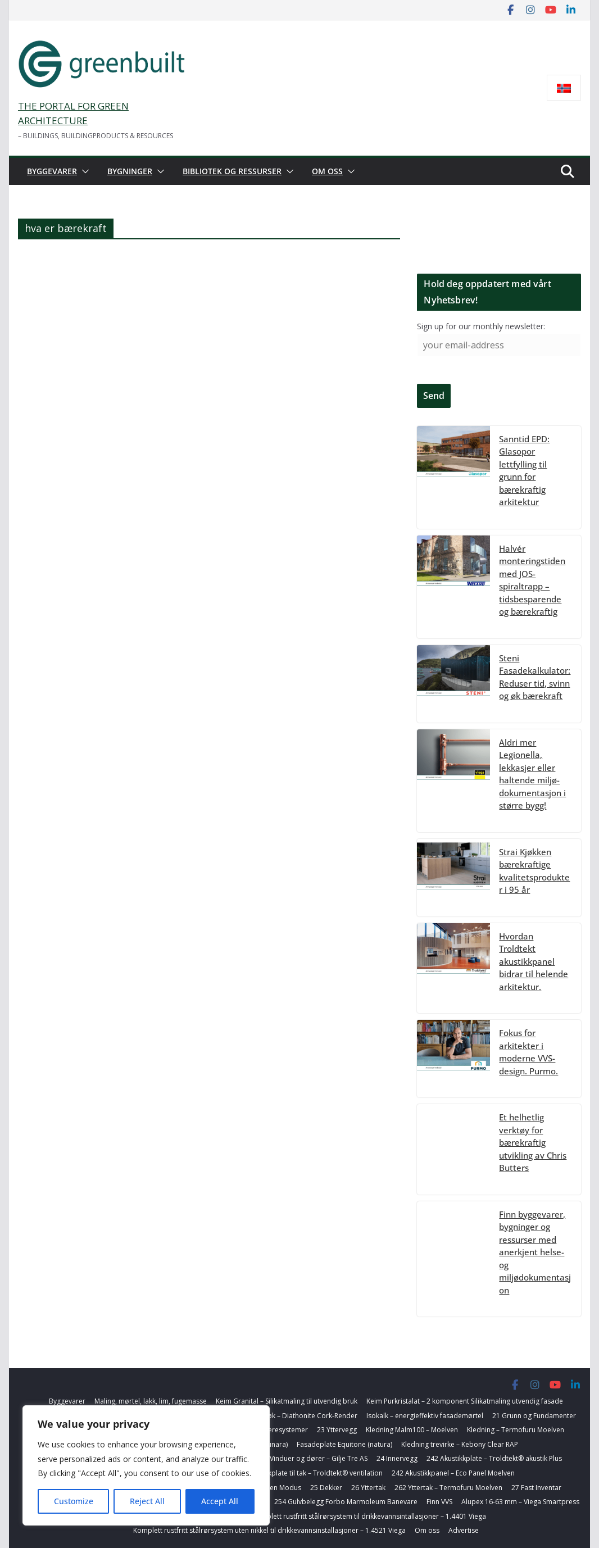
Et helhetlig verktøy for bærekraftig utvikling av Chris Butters (532, 1142)
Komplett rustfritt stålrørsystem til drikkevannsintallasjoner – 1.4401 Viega (369, 1516)
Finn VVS (439, 1501)
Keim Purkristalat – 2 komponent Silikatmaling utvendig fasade (464, 1401)
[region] (146, 1465)
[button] (83, 171)
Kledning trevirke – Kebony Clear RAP (459, 1444)
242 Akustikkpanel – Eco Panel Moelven (453, 1473)
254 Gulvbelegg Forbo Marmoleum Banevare (346, 1501)
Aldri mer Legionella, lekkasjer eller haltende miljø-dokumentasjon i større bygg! (532, 774)
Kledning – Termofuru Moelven (515, 1429)
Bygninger (129, 171)
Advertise (463, 1530)
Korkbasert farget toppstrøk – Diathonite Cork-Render (271, 1415)
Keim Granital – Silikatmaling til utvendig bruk (286, 1401)
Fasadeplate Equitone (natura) (344, 1444)
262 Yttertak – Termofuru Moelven (448, 1487)
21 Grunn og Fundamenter (534, 1415)
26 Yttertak (368, 1487)
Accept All (219, 1501)
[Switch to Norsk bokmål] (564, 88)
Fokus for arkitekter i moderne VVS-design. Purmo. (528, 1052)
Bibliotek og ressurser (232, 171)
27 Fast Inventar (536, 1487)
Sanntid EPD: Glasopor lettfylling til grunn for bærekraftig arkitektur (524, 470)
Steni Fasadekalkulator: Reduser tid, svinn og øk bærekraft (534, 677)
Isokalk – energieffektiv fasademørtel (424, 1415)
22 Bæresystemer (280, 1429)
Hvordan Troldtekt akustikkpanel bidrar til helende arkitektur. (533, 961)
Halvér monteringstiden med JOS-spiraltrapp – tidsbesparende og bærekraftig (532, 580)
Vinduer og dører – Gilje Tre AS (318, 1458)
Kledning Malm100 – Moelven (412, 1429)
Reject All (147, 1501)
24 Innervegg (397, 1458)
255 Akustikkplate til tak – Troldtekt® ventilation (307, 1473)
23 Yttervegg (337, 1429)
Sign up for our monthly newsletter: (481, 326)
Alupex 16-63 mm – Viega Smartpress (520, 1501)
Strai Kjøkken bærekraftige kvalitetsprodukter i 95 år (534, 871)
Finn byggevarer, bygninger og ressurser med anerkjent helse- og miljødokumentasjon (535, 1252)
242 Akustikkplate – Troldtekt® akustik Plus (494, 1458)
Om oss (327, 171)
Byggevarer (52, 171)
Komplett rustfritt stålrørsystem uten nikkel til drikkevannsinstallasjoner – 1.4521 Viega (269, 1530)
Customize (73, 1501)
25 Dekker (326, 1487)
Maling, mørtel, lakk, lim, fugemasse (150, 1401)
